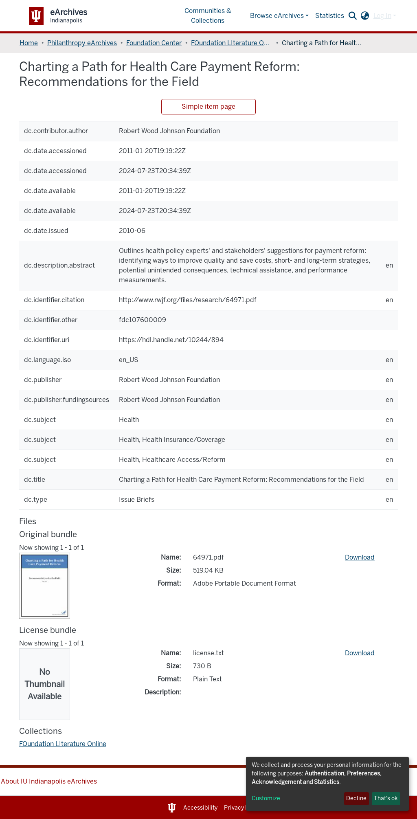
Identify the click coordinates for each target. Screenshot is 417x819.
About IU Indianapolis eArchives (49, 781)
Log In (382, 16)
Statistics (329, 16)
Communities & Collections (207, 15)
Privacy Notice (243, 807)
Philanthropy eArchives (82, 43)
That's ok (386, 798)
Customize (266, 798)
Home (29, 43)
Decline (356, 798)
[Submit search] (352, 16)
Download (360, 557)
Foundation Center (154, 43)
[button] (365, 16)
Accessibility (200, 807)
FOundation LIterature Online (231, 43)
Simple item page (208, 106)
